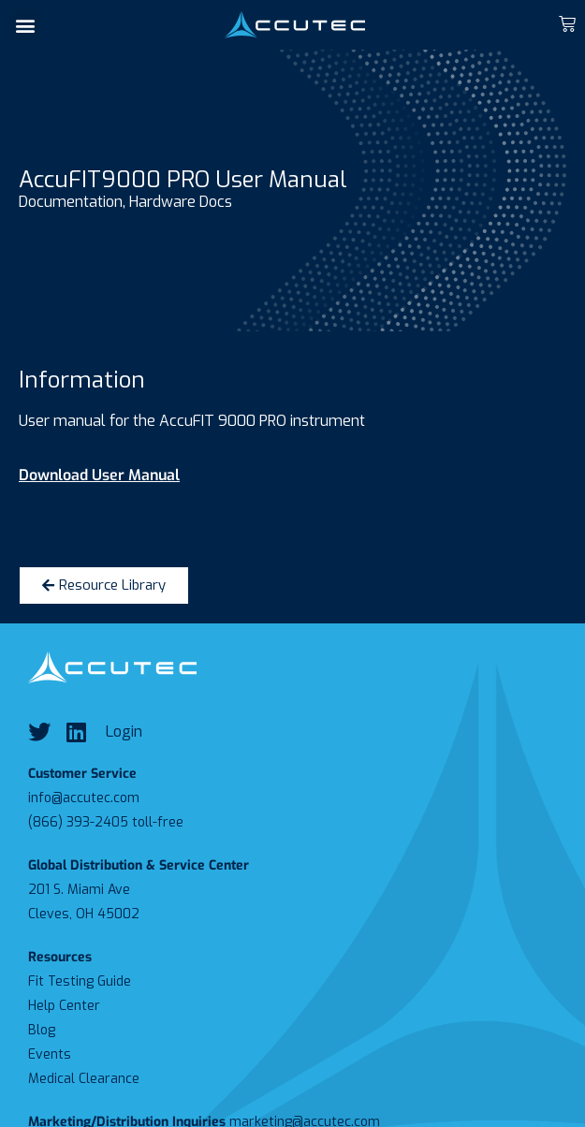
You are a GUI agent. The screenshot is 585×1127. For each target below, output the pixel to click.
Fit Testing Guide (79, 981)
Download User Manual (99, 475)
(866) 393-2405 (78, 822)
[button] (24, 24)
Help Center (64, 1006)
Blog (41, 1030)
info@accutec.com (83, 798)
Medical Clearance (83, 1079)
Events (49, 1054)
